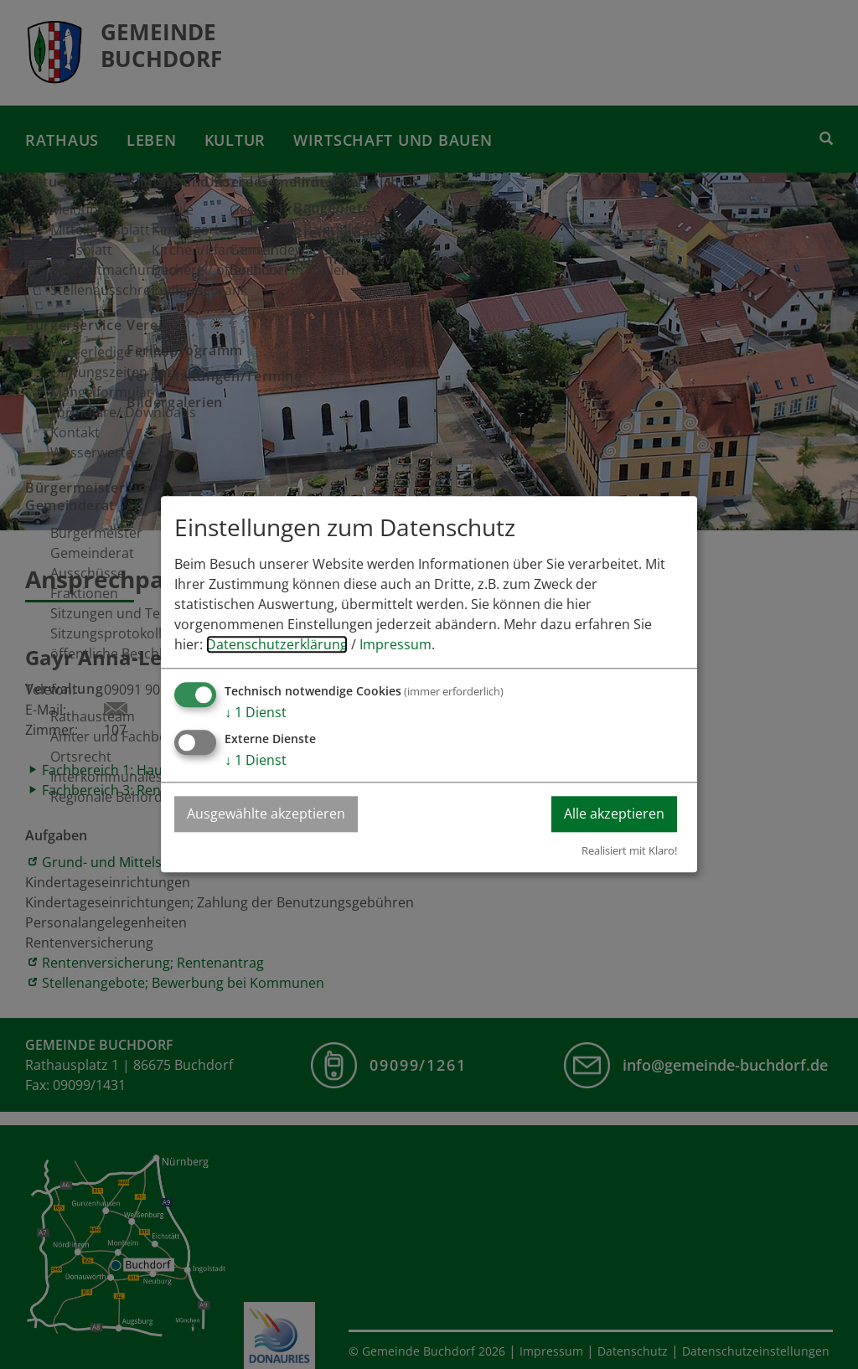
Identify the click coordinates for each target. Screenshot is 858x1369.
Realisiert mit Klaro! (629, 850)
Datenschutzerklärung (277, 645)
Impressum (395, 645)
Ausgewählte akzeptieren (266, 814)
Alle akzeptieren (614, 814)
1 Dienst (256, 713)
